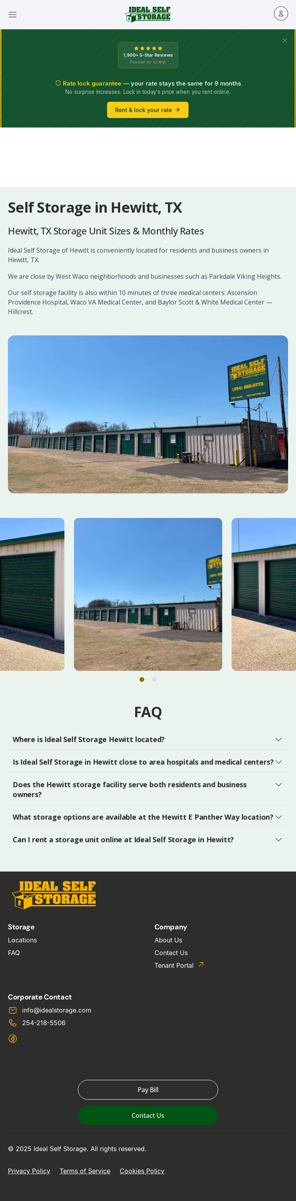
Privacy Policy (29, 1171)
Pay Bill (148, 1089)
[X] (285, 40)
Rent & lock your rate (148, 110)
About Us (168, 940)
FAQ (14, 953)
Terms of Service (85, 1171)
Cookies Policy (142, 1171)
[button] (142, 679)
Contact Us (171, 953)
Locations (22, 940)
